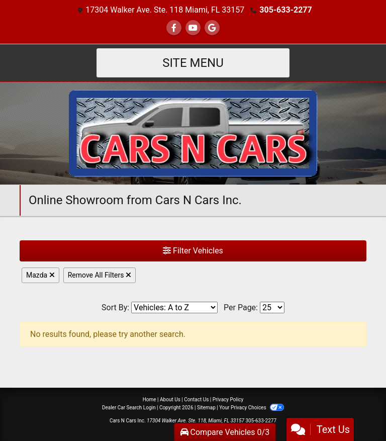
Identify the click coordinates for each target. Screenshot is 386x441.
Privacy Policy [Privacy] (228, 399)
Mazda (40, 275)
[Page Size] (272, 307)
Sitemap (206, 407)
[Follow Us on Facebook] (173, 28)
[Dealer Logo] (193, 132)
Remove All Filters (99, 275)
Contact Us (196, 399)
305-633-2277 (285, 10)
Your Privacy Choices (251, 407)
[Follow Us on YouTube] (193, 28)
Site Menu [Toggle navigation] (193, 63)
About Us (170, 399)
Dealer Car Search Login (129, 407)
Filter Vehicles (193, 250)
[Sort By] (174, 307)
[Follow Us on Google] (212, 28)
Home (149, 399)
